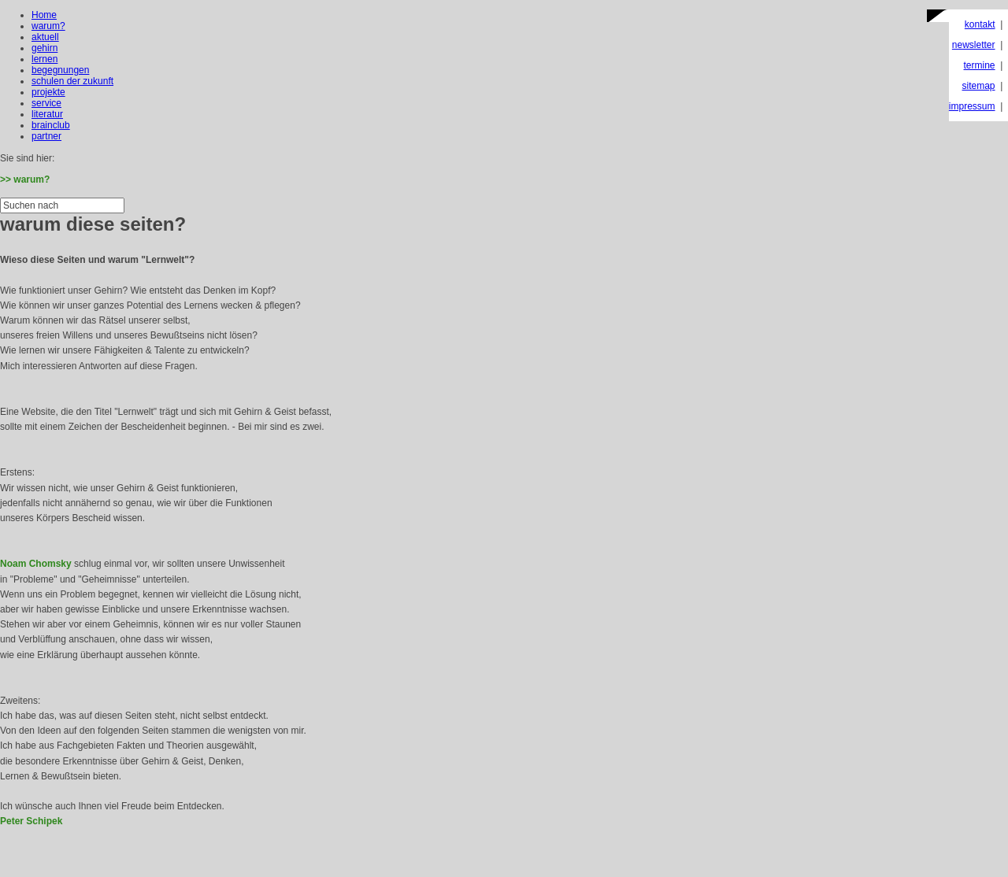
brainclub (51, 125)
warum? (48, 25)
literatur (47, 114)
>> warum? (25, 179)
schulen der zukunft (72, 81)
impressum (972, 106)
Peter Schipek (31, 821)
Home (44, 14)
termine (979, 65)
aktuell (45, 37)
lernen (44, 59)
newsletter (973, 44)
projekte (48, 92)
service (46, 103)
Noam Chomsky (36, 563)
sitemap (978, 85)
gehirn (44, 48)
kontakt (980, 24)
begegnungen (60, 70)
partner (46, 136)
